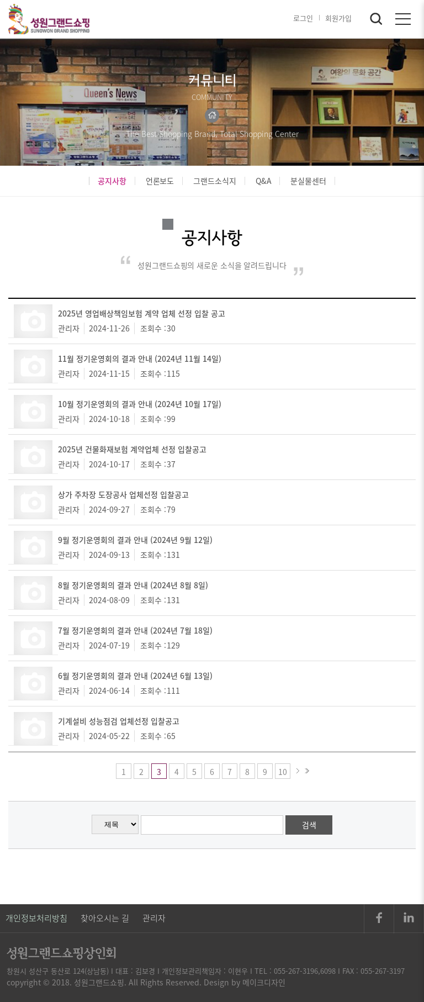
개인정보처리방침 (36, 918)
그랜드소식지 (214, 181)
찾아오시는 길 (105, 918)
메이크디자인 (263, 982)
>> (307, 771)
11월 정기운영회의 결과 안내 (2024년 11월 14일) (139, 358)
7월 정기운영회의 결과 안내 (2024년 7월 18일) (135, 630)
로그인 (303, 18)
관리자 (154, 918)
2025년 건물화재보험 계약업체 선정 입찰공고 (132, 449)
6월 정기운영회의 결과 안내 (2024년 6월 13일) (135, 675)
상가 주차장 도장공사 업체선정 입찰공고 (123, 494)
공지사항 (112, 181)
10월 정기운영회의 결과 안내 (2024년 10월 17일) (139, 403)
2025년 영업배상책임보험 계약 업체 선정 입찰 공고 (141, 313)
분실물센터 (308, 181)
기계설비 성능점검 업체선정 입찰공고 (118, 720)
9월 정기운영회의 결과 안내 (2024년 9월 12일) (135, 539)
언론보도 (160, 181)
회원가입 (338, 18)
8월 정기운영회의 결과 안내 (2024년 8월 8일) (133, 584)
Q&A (264, 181)
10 (282, 771)
